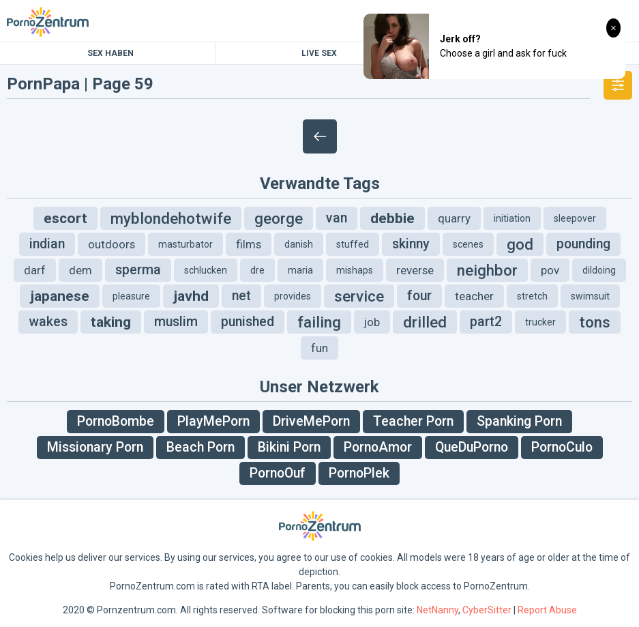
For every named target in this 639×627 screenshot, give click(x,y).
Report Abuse (547, 609)
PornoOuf (278, 473)
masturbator (185, 244)
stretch (532, 296)
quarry (454, 218)
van (336, 218)
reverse (415, 270)
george (278, 218)
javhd (191, 296)
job (372, 322)
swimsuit (590, 296)
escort (65, 218)
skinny (411, 244)
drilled (425, 322)
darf (35, 270)
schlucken (205, 270)
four (419, 296)
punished (247, 322)
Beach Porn (200, 447)
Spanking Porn (519, 421)
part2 (486, 322)
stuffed (352, 244)
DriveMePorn (311, 421)
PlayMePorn (213, 421)
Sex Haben (110, 53)
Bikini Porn (289, 447)
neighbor (487, 270)
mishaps (354, 270)
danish (298, 244)
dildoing (599, 270)
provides (292, 296)
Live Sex (319, 53)
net (241, 296)
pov (550, 270)
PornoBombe (115, 421)
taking (111, 322)
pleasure (131, 296)
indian (47, 244)
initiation (512, 218)
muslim (176, 322)
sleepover (575, 218)
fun (319, 348)
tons (594, 322)
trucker (540, 322)
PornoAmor (378, 447)
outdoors (111, 244)
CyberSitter (486, 609)
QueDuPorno (471, 447)
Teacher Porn (413, 421)
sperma (138, 270)
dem (80, 270)
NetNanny (437, 609)
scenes (468, 244)
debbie (392, 218)
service (359, 296)
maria (300, 270)
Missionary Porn (95, 447)
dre (257, 270)
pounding (583, 244)
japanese (59, 296)
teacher (474, 296)
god (520, 244)
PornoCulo (562, 447)
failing (319, 322)
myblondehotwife (170, 218)
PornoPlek (359, 473)
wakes (48, 322)
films (248, 244)
